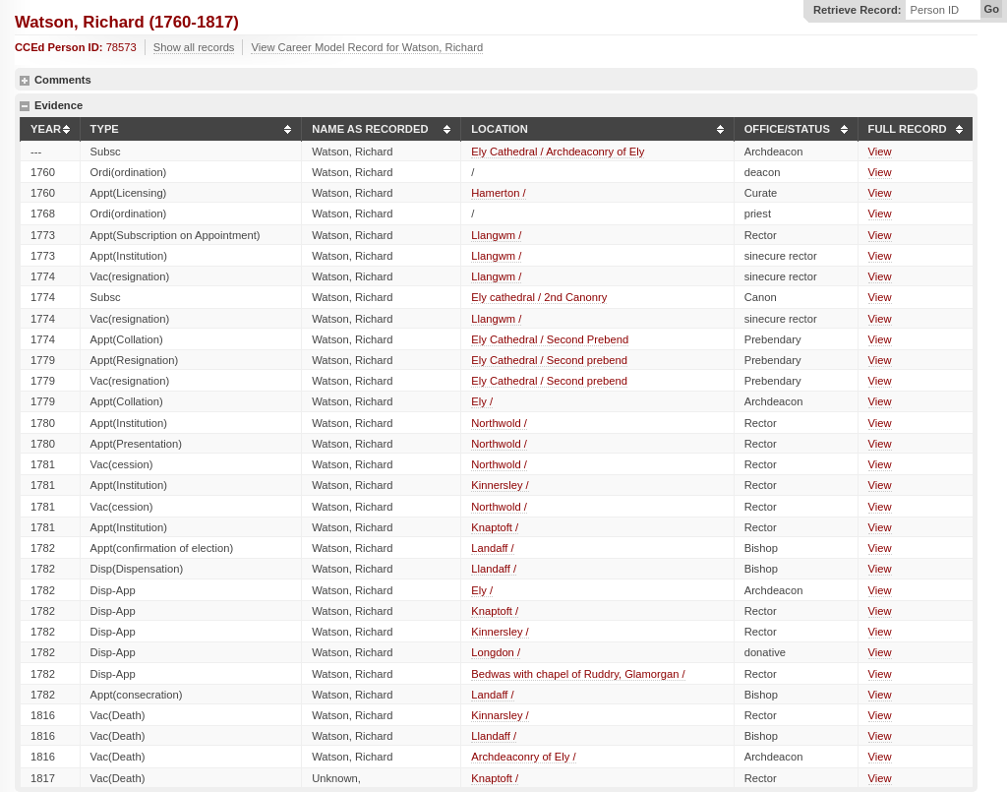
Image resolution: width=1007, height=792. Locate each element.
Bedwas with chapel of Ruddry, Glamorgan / (577, 674)
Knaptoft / (494, 527)
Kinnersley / (499, 485)
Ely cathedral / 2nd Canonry (539, 297)
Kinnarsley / (499, 715)
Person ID (934, 10)
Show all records (194, 47)
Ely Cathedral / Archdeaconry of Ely (557, 151)
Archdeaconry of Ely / (523, 756)
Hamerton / (498, 193)
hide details (25, 106)
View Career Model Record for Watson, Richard (367, 47)
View (880, 151)
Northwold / (499, 423)
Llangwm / (496, 235)
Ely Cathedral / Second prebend (549, 360)
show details (25, 81)
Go (991, 9)
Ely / (482, 401)
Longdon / (495, 652)
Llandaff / (493, 569)
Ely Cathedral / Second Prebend (549, 339)
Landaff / (492, 548)
